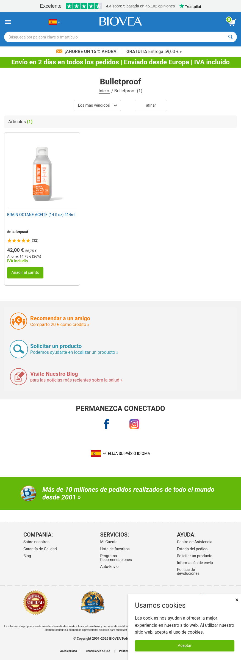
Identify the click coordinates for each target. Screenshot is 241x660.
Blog (27, 556)
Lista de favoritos (114, 549)
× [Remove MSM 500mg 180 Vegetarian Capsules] (237, 599)
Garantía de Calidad (40, 549)
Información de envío (195, 562)
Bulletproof (20, 232)
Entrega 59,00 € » (154, 51)
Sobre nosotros (36, 542)
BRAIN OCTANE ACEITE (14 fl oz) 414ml (41, 214)
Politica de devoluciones (188, 571)
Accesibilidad (68, 651)
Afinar (151, 105)
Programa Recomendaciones (116, 558)
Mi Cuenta (108, 542)
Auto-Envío (109, 566)
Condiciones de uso (98, 651)
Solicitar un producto (194, 556)
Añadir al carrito (25, 272)
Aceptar (185, 645)
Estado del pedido (192, 549)
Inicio (104, 90)
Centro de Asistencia (194, 542)
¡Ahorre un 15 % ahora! (87, 51)
